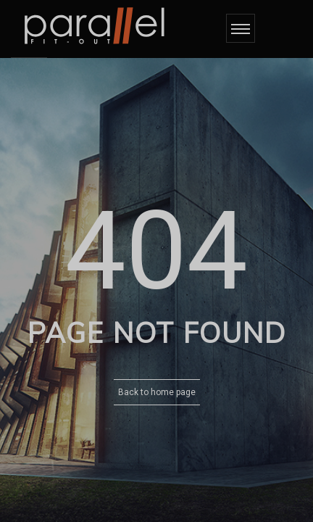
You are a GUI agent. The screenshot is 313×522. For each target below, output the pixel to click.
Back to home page (157, 392)
